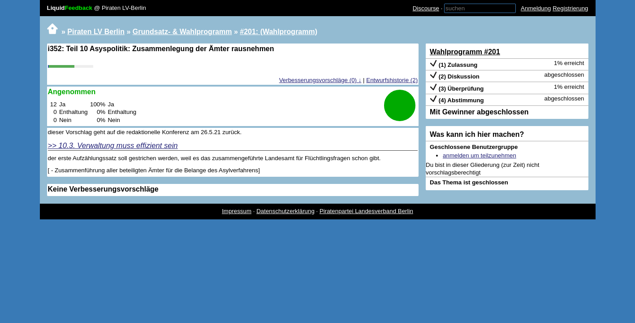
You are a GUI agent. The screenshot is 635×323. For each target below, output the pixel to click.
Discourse (426, 8)
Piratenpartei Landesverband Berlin (366, 211)
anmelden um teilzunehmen (479, 155)
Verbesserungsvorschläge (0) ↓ (320, 80)
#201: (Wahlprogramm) (278, 31)
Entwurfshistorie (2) (392, 80)
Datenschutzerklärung (285, 211)
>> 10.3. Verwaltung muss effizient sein (113, 145)
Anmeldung (536, 8)
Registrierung (570, 8)
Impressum (236, 211)
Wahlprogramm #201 (465, 52)
